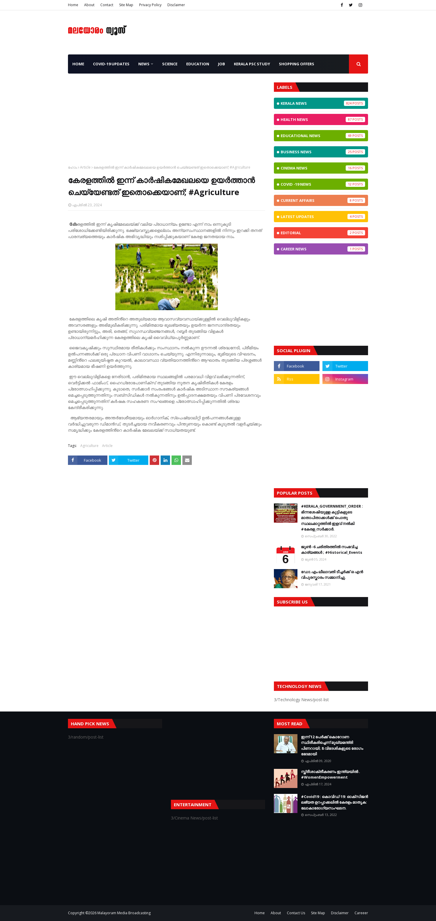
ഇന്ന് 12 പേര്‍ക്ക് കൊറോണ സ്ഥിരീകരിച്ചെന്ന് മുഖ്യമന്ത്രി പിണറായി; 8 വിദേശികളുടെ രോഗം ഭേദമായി (332, 745)
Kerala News (323, 103)
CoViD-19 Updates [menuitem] (111, 64)
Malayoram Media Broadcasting (124, 912)
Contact (106, 4)
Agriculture (89, 445)
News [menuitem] (143, 64)
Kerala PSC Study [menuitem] (252, 64)
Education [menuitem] (197, 64)
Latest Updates (323, 216)
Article (85, 167)
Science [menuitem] (169, 64)
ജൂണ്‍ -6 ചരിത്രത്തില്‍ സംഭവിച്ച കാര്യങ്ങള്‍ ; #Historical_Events (331, 549)
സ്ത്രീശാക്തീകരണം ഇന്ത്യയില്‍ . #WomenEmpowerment (330, 774)
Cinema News (323, 168)
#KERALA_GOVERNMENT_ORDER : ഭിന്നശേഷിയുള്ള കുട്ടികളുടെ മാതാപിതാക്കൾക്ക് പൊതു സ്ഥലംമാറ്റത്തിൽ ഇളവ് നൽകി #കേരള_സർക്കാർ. (332, 517)
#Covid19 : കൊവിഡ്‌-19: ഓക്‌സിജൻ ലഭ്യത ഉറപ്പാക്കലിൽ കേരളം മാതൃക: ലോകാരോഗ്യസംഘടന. (334, 802)
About (89, 4)
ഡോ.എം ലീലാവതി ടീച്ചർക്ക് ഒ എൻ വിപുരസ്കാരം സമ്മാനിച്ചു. (332, 574)
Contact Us (296, 912)
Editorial (323, 232)
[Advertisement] (166, 123)
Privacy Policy (150, 4)
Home (73, 4)
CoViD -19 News (323, 184)
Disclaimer (176, 4)
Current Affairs (323, 200)
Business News (323, 151)
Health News (323, 119)
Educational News (323, 135)
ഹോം (72, 167)
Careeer (361, 912)
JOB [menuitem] (221, 64)
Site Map (126, 4)
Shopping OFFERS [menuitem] (296, 64)
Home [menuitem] (78, 64)
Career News (323, 249)
